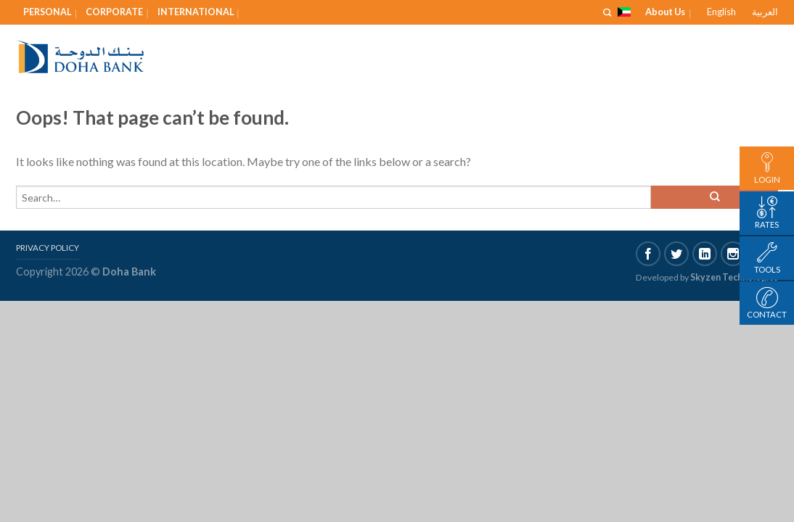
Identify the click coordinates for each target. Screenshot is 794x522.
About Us (665, 11)
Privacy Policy (47, 247)
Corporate (114, 12)
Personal (47, 12)
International (195, 12)
